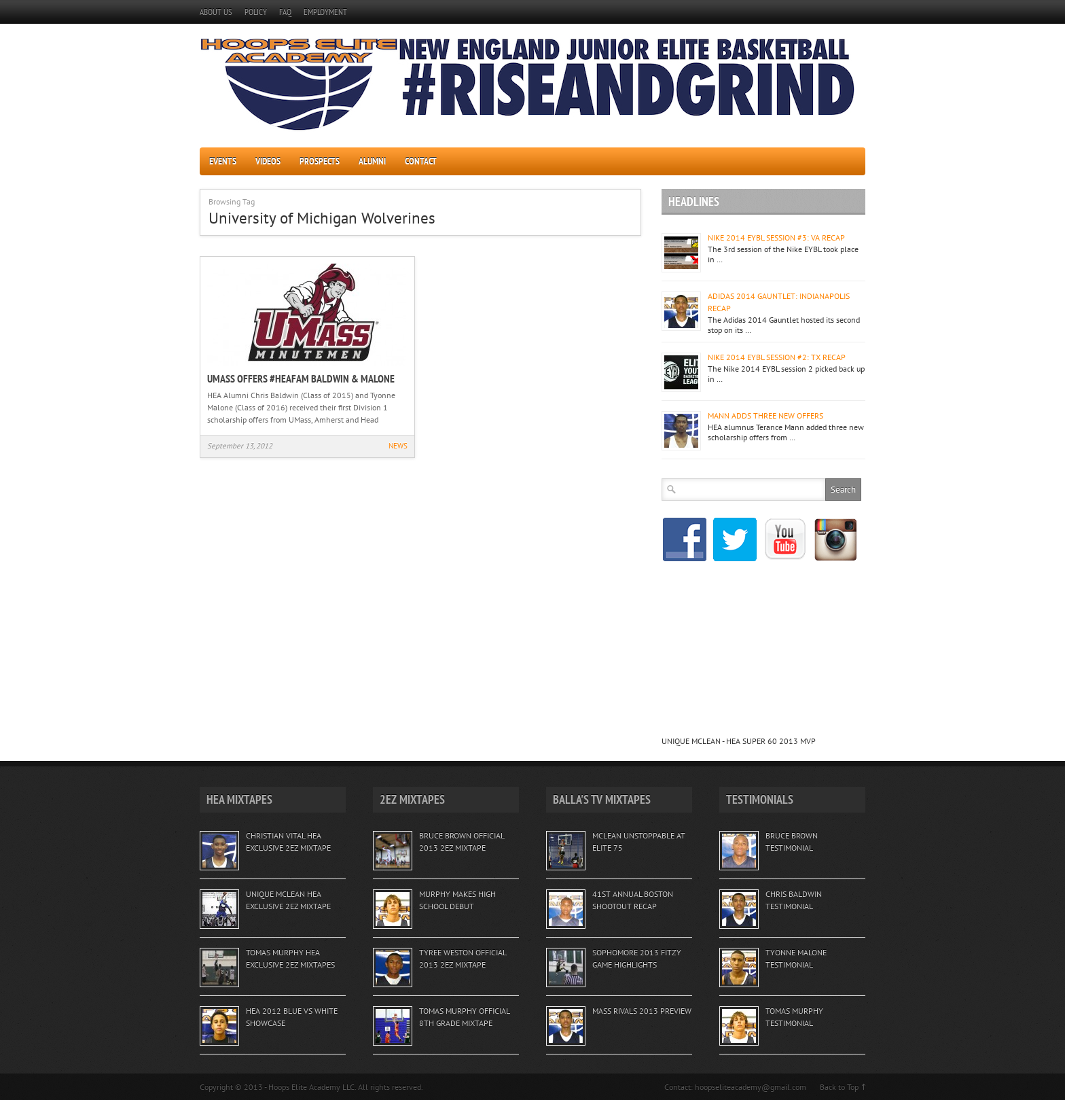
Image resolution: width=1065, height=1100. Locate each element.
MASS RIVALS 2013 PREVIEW (641, 1011)
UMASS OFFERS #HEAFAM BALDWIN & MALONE (301, 378)
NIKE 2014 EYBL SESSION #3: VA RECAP (776, 237)
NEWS (398, 445)
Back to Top (839, 1087)
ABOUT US (216, 12)
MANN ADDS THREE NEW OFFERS (765, 415)
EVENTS (222, 161)
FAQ (285, 12)
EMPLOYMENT (325, 12)
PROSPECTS (320, 161)
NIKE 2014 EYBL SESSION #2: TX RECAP (777, 357)
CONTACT (421, 161)
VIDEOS (268, 161)
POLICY (256, 12)
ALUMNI (372, 161)
